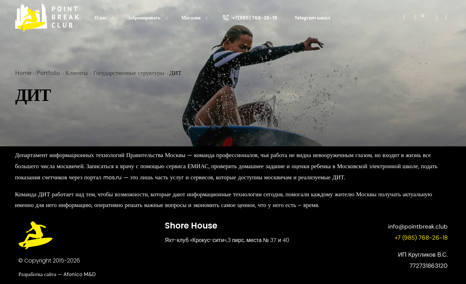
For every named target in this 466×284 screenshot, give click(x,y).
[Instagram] (437, 17)
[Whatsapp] (446, 17)
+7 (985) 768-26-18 (421, 237)
